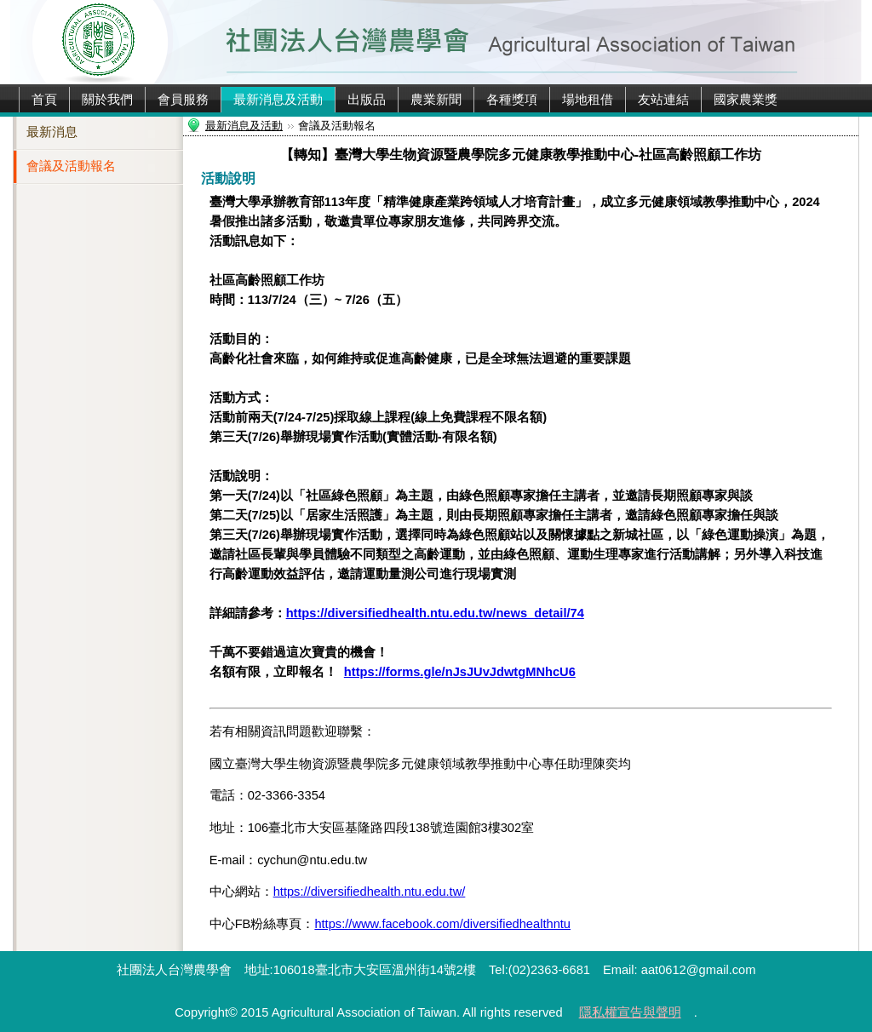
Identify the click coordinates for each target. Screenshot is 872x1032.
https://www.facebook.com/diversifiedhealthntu (442, 924)
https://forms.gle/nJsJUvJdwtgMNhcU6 (460, 672)
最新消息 (51, 132)
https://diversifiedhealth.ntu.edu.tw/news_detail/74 (435, 613)
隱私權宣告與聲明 (630, 1012)
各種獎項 (511, 99)
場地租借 (587, 99)
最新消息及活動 (278, 99)
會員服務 (183, 99)
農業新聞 (436, 99)
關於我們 (107, 99)
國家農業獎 (745, 99)
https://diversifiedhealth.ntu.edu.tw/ (369, 891)
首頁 (44, 99)
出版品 (366, 99)
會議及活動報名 (71, 166)
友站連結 (663, 99)
